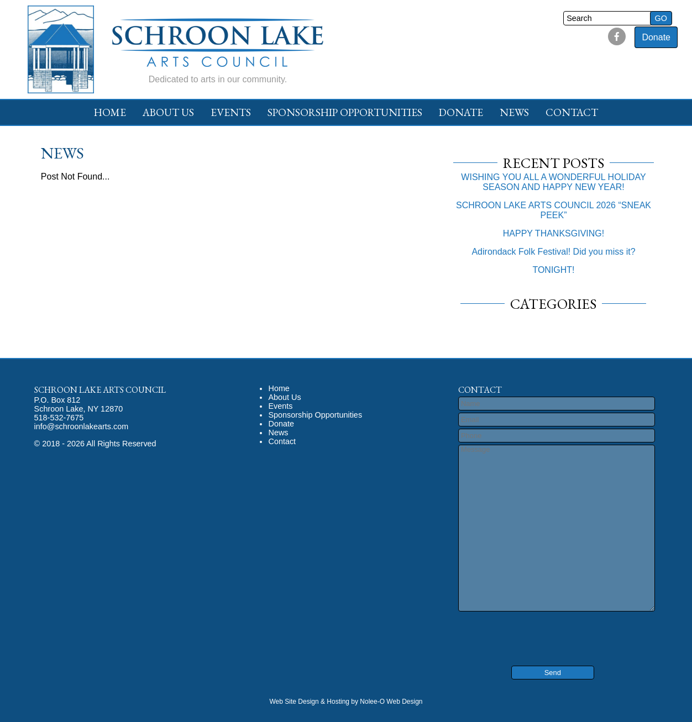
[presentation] (525, 630)
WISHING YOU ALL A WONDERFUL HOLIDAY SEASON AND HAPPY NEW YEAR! (553, 182)
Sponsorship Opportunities (345, 112)
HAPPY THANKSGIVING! (553, 233)
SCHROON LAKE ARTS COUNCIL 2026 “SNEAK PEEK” (553, 210)
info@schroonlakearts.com (81, 426)
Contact (572, 112)
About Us (168, 112)
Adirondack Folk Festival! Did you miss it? (553, 251)
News (514, 112)
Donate (656, 37)
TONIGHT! (553, 270)
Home (110, 112)
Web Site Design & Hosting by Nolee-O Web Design (345, 701)
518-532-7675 (59, 417)
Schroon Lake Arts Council (100, 390)
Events (231, 112)
